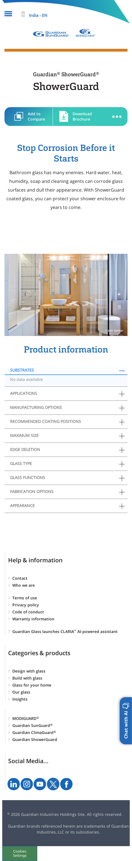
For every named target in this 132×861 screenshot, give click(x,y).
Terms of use (24, 597)
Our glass (21, 692)
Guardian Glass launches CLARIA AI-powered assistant (65, 631)
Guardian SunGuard (32, 725)
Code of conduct (28, 611)
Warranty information (33, 618)
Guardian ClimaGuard (34, 732)
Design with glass (28, 671)
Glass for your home (31, 685)
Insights (19, 699)
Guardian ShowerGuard (34, 739)
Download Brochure (82, 116)
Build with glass (27, 678)
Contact (19, 578)
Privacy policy (25, 604)
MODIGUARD (25, 718)
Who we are (23, 585)
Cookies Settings (20, 853)
